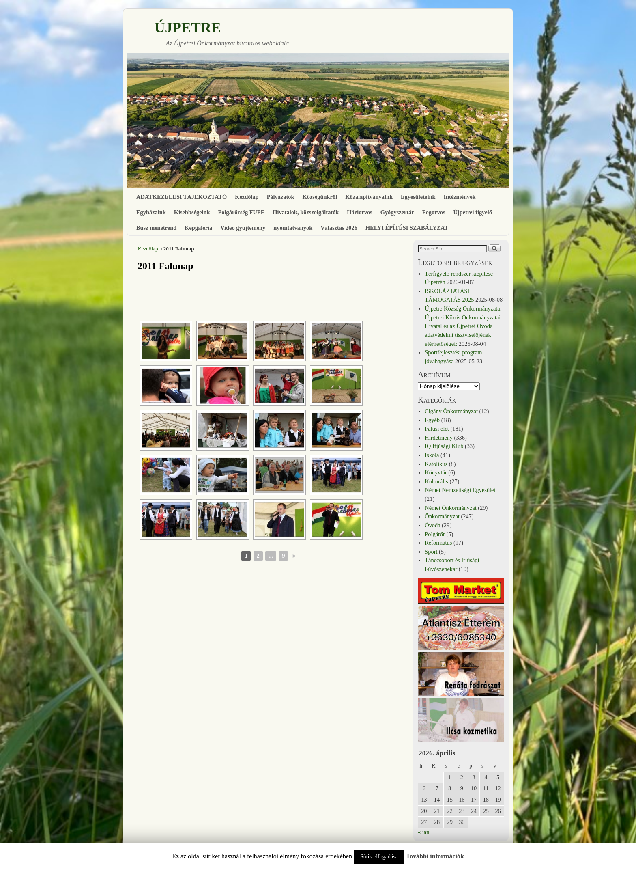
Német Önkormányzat (450, 508)
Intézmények (459, 197)
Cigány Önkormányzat (451, 411)
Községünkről (320, 197)
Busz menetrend (156, 227)
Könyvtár (436, 472)
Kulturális (436, 481)
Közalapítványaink (369, 197)
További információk (435, 856)
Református (438, 542)
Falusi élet (437, 428)
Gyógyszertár (397, 212)
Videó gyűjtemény (242, 227)
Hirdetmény (439, 437)
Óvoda (432, 525)
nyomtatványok (292, 227)
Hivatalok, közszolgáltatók (306, 212)
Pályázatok (280, 197)
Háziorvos (359, 212)
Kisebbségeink (192, 212)
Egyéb (432, 420)
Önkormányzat (442, 516)
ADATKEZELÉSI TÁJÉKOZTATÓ (181, 197)
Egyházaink (151, 212)
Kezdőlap (246, 197)
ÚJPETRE (188, 27)
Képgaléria (198, 227)
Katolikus (436, 464)
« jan (423, 832)
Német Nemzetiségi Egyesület (460, 490)
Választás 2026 (338, 227)
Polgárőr (435, 534)
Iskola (432, 455)
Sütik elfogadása (379, 857)
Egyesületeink (418, 197)
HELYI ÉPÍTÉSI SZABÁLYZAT (406, 227)
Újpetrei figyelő (472, 212)
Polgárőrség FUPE (241, 212)
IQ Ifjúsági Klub (444, 446)
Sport (431, 551)
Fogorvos (433, 212)
